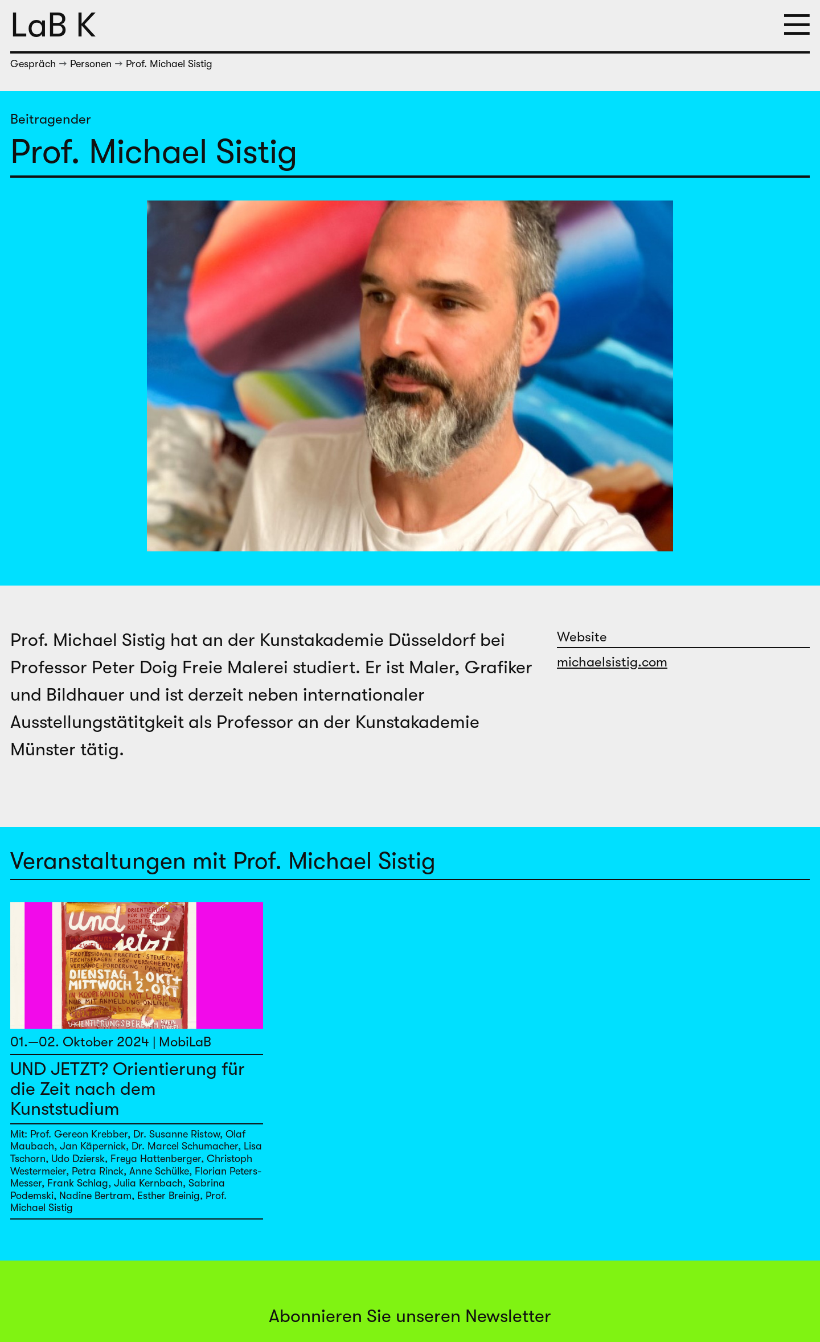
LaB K (53, 25)
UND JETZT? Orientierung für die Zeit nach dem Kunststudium (127, 1088)
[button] (797, 25)
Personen (91, 63)
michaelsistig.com (612, 662)
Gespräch (33, 63)
